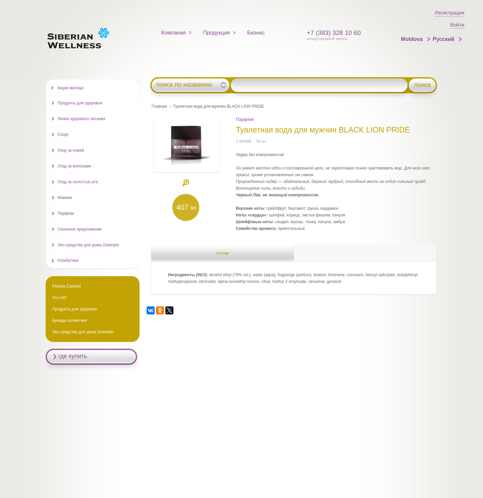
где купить (72, 356)
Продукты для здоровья (80, 103)
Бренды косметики (69, 320)
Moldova (412, 39)
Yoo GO (59, 297)
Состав (222, 253)
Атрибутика (68, 260)
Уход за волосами (74, 166)
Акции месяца (70, 88)
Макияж (65, 197)
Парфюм (245, 119)
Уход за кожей (71, 150)
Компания (173, 33)
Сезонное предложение (80, 229)
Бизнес (256, 33)
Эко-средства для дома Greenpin (88, 245)
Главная (159, 106)
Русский (444, 39)
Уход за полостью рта (78, 182)
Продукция (216, 33)
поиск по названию (184, 84)
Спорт (63, 134)
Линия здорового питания (81, 118)
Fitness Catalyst (66, 286)
